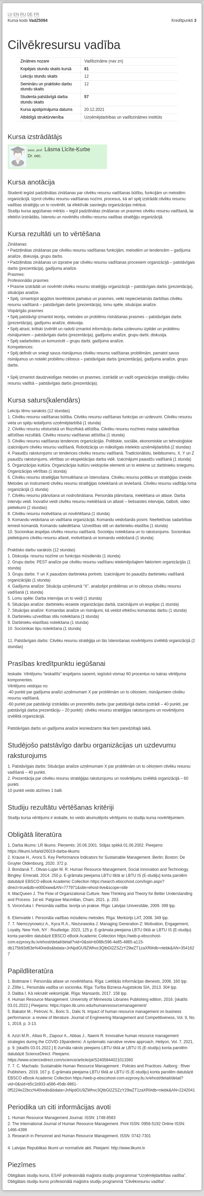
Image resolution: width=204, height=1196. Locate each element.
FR (36, 14)
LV (10, 14)
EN (16, 14)
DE (30, 14)
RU (23, 14)
